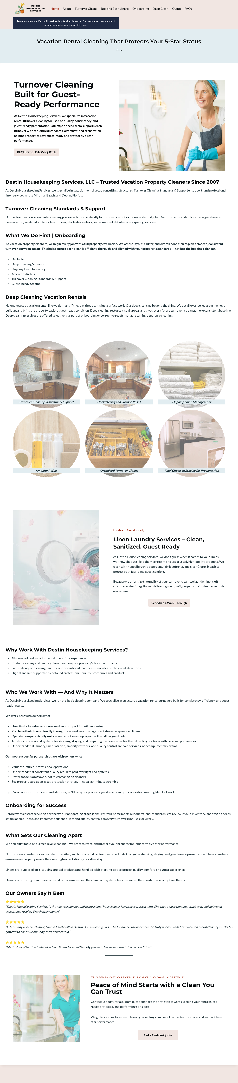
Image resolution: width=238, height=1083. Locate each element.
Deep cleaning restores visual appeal (115, 322)
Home (54, 8)
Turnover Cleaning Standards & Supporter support (168, 202)
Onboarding (140, 8)
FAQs (188, 8)
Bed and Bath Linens (115, 8)
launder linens (209, 593)
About (67, 8)
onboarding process (80, 826)
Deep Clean (160, 8)
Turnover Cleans (86, 8)
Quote (176, 8)
